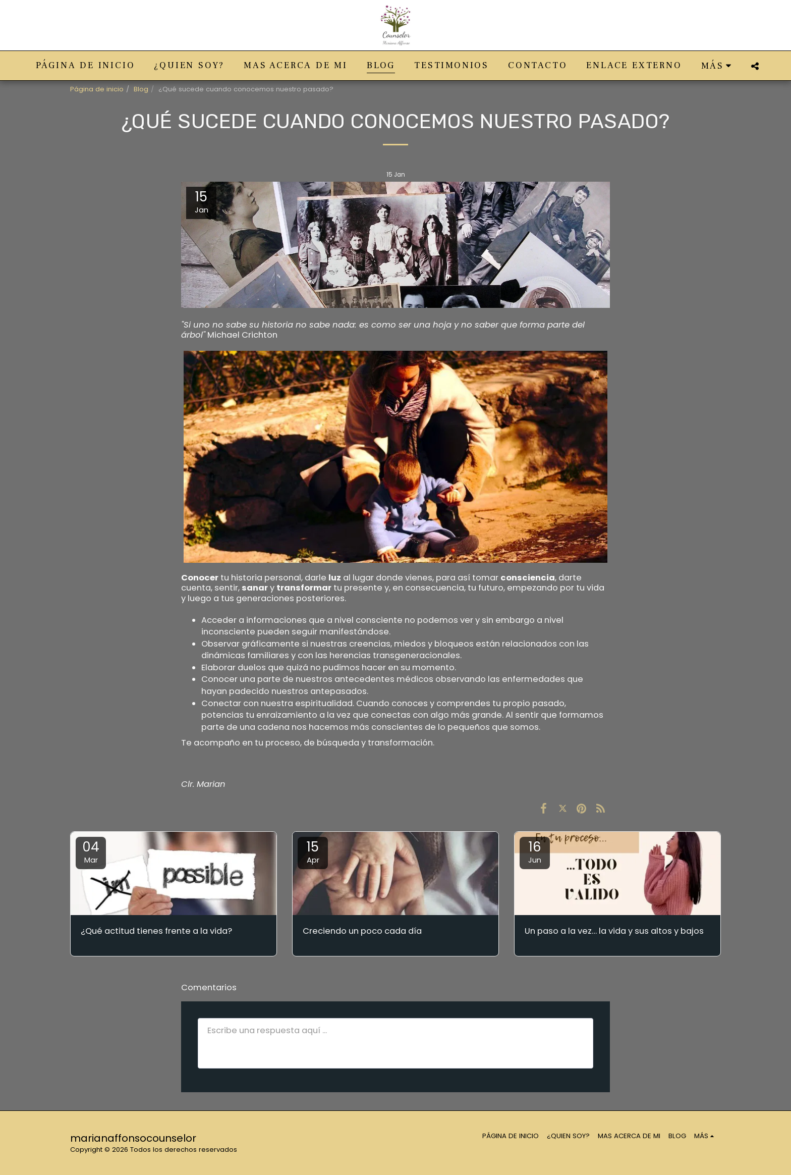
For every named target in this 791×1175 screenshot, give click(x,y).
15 (313, 851)
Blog (141, 89)
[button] (754, 66)
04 (91, 851)
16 (535, 851)
